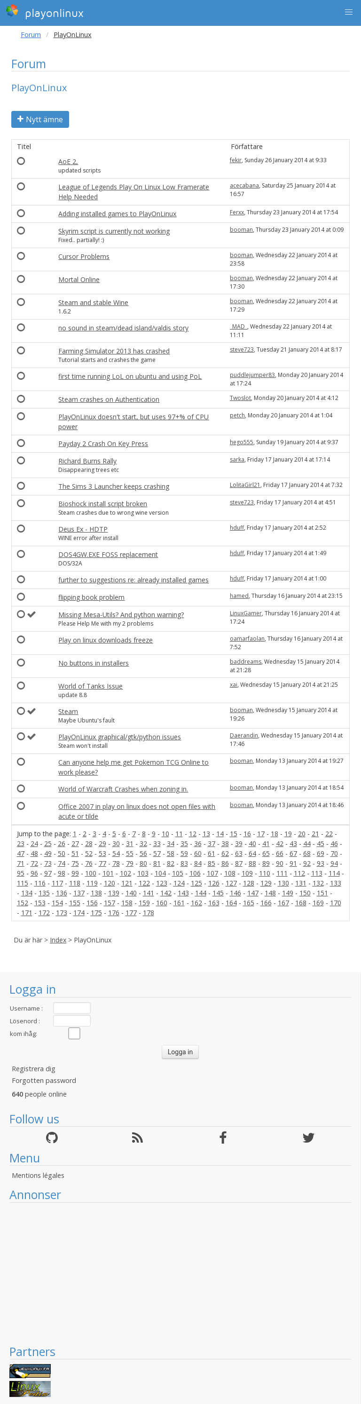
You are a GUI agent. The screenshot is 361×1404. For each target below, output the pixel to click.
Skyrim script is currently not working (114, 231)
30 (116, 843)
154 (57, 902)
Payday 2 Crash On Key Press (103, 443)
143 (183, 892)
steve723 (242, 349)
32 (143, 843)
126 (214, 882)
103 (143, 873)
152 (22, 902)
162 (196, 902)
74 (61, 863)
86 (225, 863)
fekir (236, 160)
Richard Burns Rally (87, 460)
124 (179, 882)
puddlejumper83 (252, 375)
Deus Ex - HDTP (83, 529)
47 (20, 853)
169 (318, 902)
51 (75, 853)
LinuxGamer (246, 613)
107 (212, 873)
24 (34, 843)
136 (61, 892)
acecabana (244, 185)
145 (218, 892)
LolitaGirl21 (245, 485)
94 (334, 863)
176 (113, 912)
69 (320, 853)
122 (144, 882)
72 (34, 863)
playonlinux (45, 12)
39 (239, 843)
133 (335, 882)
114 (334, 873)
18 (274, 833)
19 (288, 833)
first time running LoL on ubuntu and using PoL (130, 376)
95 (20, 873)
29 (102, 843)
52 (89, 853)
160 (161, 902)
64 (252, 853)
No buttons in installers (93, 663)
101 (108, 873)
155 (74, 902)
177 (131, 912)
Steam (68, 711)
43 (293, 843)
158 (127, 902)
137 (79, 892)
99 (75, 873)
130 (283, 882)
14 (220, 833)
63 (239, 853)
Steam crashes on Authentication (108, 399)
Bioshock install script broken (102, 503)
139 (113, 892)
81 (157, 863)
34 (170, 843)
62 (225, 853)
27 (75, 843)
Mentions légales (38, 1175)
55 (129, 853)
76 (89, 863)
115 (22, 882)
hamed (239, 596)
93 (320, 863)
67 (293, 853)
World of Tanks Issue (90, 686)
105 (177, 873)
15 (233, 833)
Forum (31, 34)
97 (48, 873)
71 (20, 863)
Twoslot (240, 398)
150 (305, 892)
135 (44, 892)
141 (148, 892)
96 (34, 873)
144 (200, 892)
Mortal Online (79, 279)
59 (184, 853)
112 (299, 873)
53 (102, 853)
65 (266, 853)
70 (334, 853)
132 (318, 882)
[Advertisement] (180, 1273)
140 (131, 892)
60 (198, 853)
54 (116, 853)
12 (192, 833)
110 (264, 873)
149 (287, 892)
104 (160, 873)
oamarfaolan (247, 639)
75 (75, 863)
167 (283, 902)
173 (61, 912)
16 (247, 833)
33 (157, 843)
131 (300, 882)
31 (129, 843)
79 (129, 863)
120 (109, 882)
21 (315, 833)
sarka (237, 459)
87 (239, 863)
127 (231, 882)
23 (20, 843)
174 (79, 912)
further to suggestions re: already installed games (133, 579)
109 (247, 873)
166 (266, 902)
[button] (349, 12)
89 (266, 863)
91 (293, 863)
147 (253, 892)
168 (300, 902)
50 (61, 853)
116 (40, 882)
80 (143, 863)
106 (195, 873)
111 (282, 873)
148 (270, 892)
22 (329, 833)
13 (206, 833)
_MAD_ (238, 326)
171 (26, 912)
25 (48, 843)
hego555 (241, 442)
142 (166, 892)
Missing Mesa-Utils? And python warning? (121, 614)
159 (144, 902)
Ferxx (237, 212)
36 (198, 843)
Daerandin (244, 735)
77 (102, 863)
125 (196, 882)
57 (157, 853)
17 (261, 833)
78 (116, 863)
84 (198, 863)
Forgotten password (44, 1080)
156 (92, 902)
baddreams (245, 662)
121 (127, 882)
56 (143, 853)
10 (165, 833)
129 (266, 882)
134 (26, 892)
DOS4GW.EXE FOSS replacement (108, 554)
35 (184, 843)
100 (90, 873)
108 (229, 873)
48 (34, 853)
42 (279, 843)
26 (61, 843)
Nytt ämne (40, 119)
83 (184, 863)
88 (252, 863)
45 (320, 843)
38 (225, 843)
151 (322, 892)
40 (252, 843)
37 (211, 843)
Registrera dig (33, 1068)
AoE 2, (68, 161)
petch (237, 415)
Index (58, 939)
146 (235, 892)
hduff (237, 528)
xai (233, 685)
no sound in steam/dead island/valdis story (123, 327)
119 (92, 882)
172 (44, 912)
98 (61, 873)
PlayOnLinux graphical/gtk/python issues (119, 736)
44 (307, 843)
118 (74, 882)
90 (279, 863)
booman (241, 230)
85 (211, 863)
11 (179, 833)
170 (335, 902)
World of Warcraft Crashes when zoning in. (123, 788)
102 (125, 873)
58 (170, 853)
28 (89, 843)
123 (161, 882)
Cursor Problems (84, 256)
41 (266, 843)
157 (109, 902)
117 (57, 882)
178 (148, 912)
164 (231, 902)
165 (248, 902)
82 (170, 863)
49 (48, 853)
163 (214, 902)
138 (96, 892)
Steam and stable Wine (93, 302)
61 (211, 853)
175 (96, 912)
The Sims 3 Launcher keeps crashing (113, 486)
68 (307, 853)
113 (316, 873)
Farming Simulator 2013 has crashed (114, 350)
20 (302, 833)
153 (40, 902)
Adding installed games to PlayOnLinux (117, 213)
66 (279, 853)
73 (48, 863)
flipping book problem (91, 597)
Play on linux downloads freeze (105, 639)
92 (307, 863)
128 (248, 882)
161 (179, 902)
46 (334, 843)
